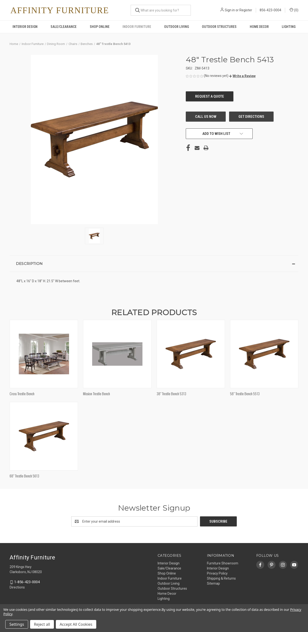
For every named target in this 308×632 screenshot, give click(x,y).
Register (245, 10)
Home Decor (259, 27)
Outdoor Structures (219, 27)
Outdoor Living (176, 27)
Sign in (230, 10)
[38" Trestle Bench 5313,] (191, 354)
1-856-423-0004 (27, 582)
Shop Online (99, 27)
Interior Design (25, 27)
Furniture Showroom (222, 563)
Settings (16, 624)
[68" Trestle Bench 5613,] (44, 436)
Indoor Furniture (136, 27)
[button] (242, 76)
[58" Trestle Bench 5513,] (264, 354)
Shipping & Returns (221, 578)
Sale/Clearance (64, 27)
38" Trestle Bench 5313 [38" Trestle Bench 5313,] (171, 393)
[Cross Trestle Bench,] (44, 354)
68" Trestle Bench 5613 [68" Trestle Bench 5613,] (24, 475)
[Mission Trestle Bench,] (117, 354)
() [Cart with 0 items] (293, 10)
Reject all (42, 624)
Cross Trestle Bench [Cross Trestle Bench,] (22, 393)
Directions (17, 587)
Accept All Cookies (76, 624)
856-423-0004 (270, 10)
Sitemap (213, 583)
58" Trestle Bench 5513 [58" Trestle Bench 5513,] (245, 393)
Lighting (288, 27)
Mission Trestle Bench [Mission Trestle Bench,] (96, 393)
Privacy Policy (217, 573)
